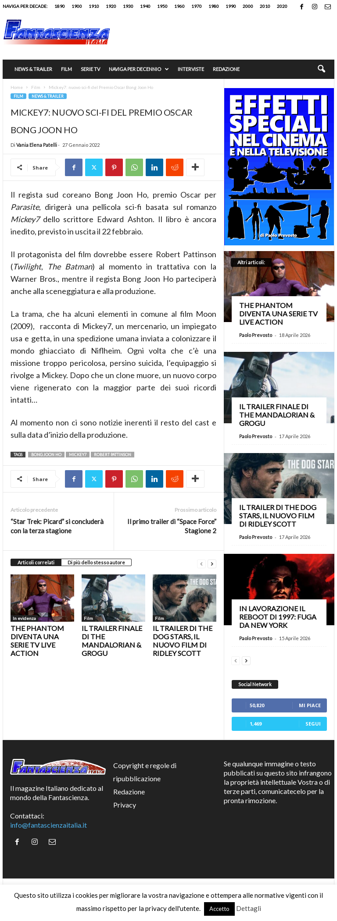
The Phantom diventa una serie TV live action (37, 640)
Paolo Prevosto (255, 335)
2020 (282, 6)
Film (66, 69)
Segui (313, 723)
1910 (94, 6)
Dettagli (248, 908)
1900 (77, 6)
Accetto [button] (219, 908)
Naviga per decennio (139, 69)
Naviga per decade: (25, 6)
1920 (111, 6)
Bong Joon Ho (46, 454)
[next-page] (212, 562)
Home (17, 87)
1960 (179, 6)
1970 (196, 6)
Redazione (226, 69)
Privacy (124, 805)
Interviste (191, 69)
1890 (59, 6)
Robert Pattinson (112, 454)
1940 (145, 6)
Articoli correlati (36, 562)
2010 (265, 6)
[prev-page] (201, 562)
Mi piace (310, 705)
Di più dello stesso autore (96, 562)
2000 (248, 6)
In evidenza (24, 618)
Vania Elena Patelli (36, 145)
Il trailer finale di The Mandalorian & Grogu (112, 640)
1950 (162, 6)
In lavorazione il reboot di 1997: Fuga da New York (277, 616)
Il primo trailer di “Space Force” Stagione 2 (171, 526)
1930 (128, 6)
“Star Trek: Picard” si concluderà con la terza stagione (57, 526)
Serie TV (90, 69)
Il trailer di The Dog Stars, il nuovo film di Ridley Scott (182, 640)
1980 (213, 6)
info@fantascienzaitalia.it (48, 825)
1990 (231, 6)
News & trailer (33, 69)
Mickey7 (77, 454)
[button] (321, 69)
